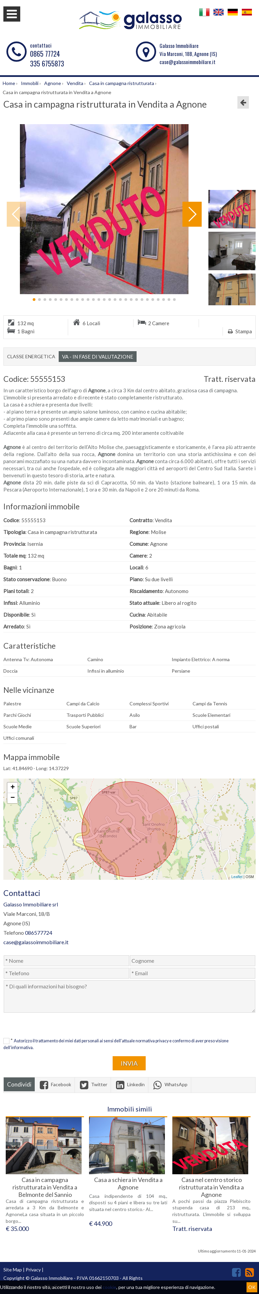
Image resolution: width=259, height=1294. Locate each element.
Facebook (54, 1084)
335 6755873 (47, 63)
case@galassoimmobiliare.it (187, 61)
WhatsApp (170, 1084)
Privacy (33, 1269)
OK (252, 1287)
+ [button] (12, 788)
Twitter (92, 1084)
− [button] (12, 798)
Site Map (12, 1269)
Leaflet (236, 877)
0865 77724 (45, 54)
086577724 (38, 932)
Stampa (239, 331)
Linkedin (129, 1084)
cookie (109, 1287)
